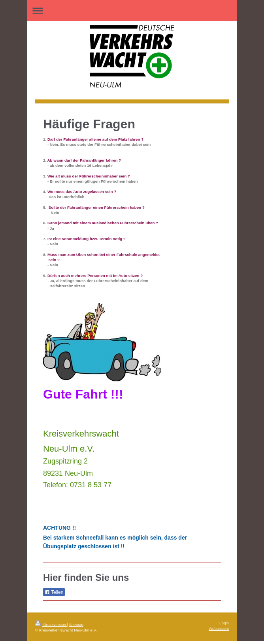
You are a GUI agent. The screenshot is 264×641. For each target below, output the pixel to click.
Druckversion (51, 624)
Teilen (54, 592)
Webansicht (219, 628)
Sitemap (76, 624)
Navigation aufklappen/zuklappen (132, 10)
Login (224, 623)
